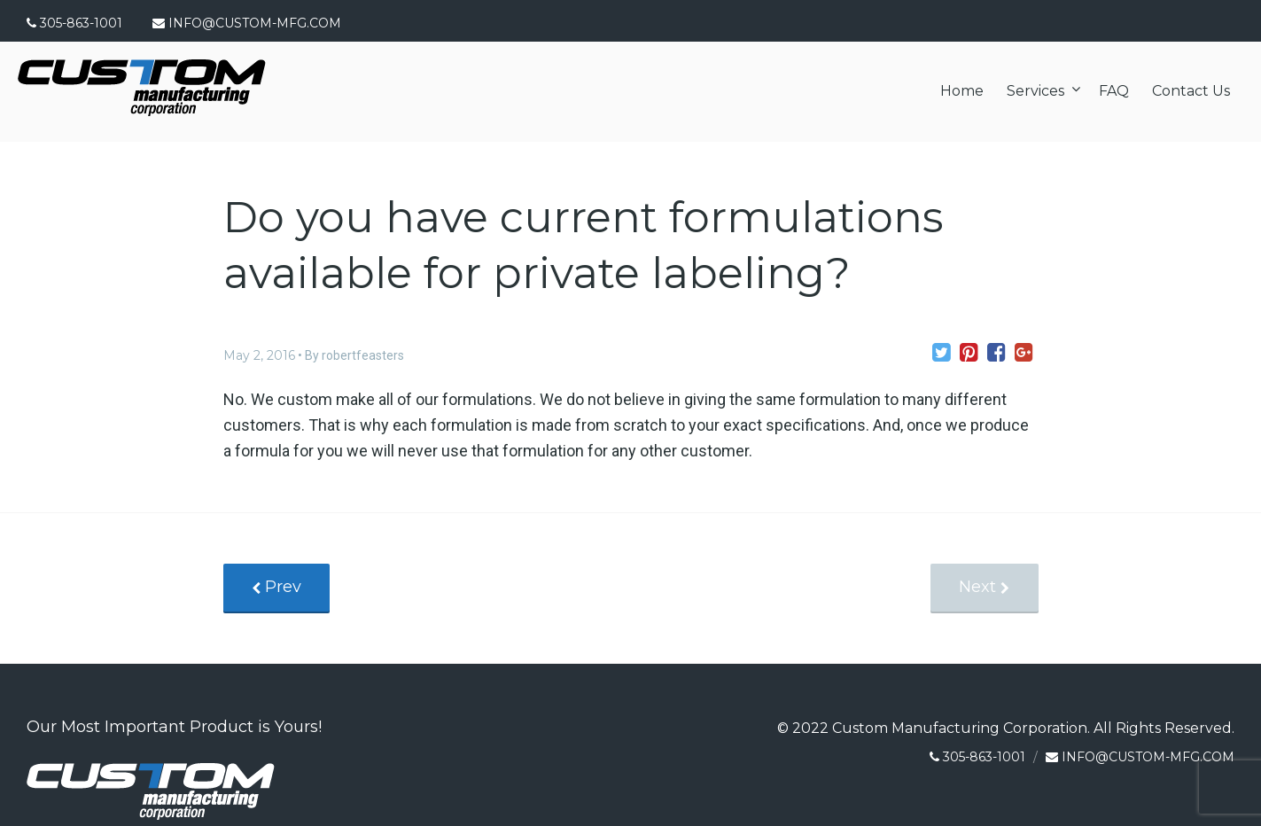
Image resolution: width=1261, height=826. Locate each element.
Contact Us (1191, 90)
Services (1035, 90)
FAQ (1114, 90)
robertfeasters (363, 355)
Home (962, 90)
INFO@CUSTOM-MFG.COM (254, 23)
